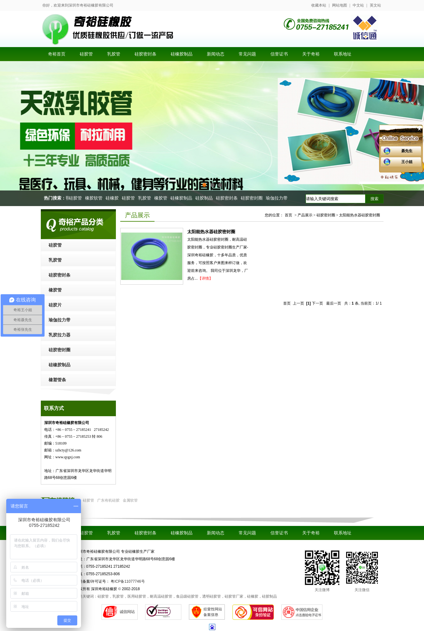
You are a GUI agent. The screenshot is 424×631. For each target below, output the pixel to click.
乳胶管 (145, 198)
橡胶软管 (95, 198)
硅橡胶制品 (182, 198)
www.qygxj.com (67, 457)
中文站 (358, 5)
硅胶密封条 (228, 198)
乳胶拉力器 (59, 335)
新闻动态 (215, 533)
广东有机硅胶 (108, 500)
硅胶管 (129, 198)
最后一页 (333, 303)
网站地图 (339, 5)
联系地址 (342, 533)
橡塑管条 (57, 380)
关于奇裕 (311, 533)
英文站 (375, 5)
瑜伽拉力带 (278, 198)
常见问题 (247, 533)
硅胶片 (55, 305)
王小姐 (406, 162)
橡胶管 (162, 198)
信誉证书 (279, 533)
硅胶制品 (205, 198)
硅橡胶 (113, 198)
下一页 (317, 303)
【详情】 (205, 278)
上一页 (298, 303)
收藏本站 (318, 5)
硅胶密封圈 (253, 198)
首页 (288, 215)
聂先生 (406, 151)
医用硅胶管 (72, 198)
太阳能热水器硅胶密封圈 (211, 231)
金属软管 (130, 500)
